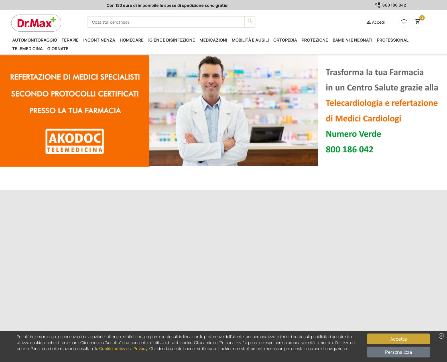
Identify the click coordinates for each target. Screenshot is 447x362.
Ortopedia (285, 40)
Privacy (140, 348)
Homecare (132, 40)
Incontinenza (99, 40)
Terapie (70, 40)
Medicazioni (213, 40)
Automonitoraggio (34, 40)
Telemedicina (27, 48)
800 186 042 (394, 5)
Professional (393, 40)
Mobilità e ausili (250, 40)
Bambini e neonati (352, 40)
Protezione (315, 40)
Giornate (57, 48)
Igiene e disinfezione (171, 40)
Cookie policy (112, 348)
